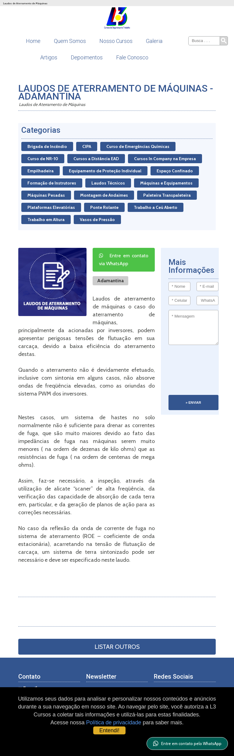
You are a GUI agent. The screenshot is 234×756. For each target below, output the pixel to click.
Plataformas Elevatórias (51, 207)
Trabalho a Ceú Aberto (155, 207)
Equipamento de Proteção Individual (105, 171)
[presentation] (193, 373)
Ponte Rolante (104, 207)
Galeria (154, 41)
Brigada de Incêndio (47, 146)
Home (33, 41)
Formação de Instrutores (51, 183)
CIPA (86, 146)
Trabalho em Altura (46, 219)
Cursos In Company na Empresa (165, 158)
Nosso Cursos (116, 41)
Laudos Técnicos (108, 183)
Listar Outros (117, 646)
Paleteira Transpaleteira (167, 195)
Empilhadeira (40, 171)
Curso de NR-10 (42, 158)
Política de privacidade (113, 722)
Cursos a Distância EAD (96, 158)
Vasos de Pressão (97, 219)
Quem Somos (70, 41)
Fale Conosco (132, 57)
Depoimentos (87, 57)
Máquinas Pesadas (46, 195)
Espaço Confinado (175, 171)
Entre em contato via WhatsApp (123, 259)
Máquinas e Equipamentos (166, 183)
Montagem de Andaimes (104, 195)
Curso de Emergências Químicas (137, 146)
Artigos (48, 57)
